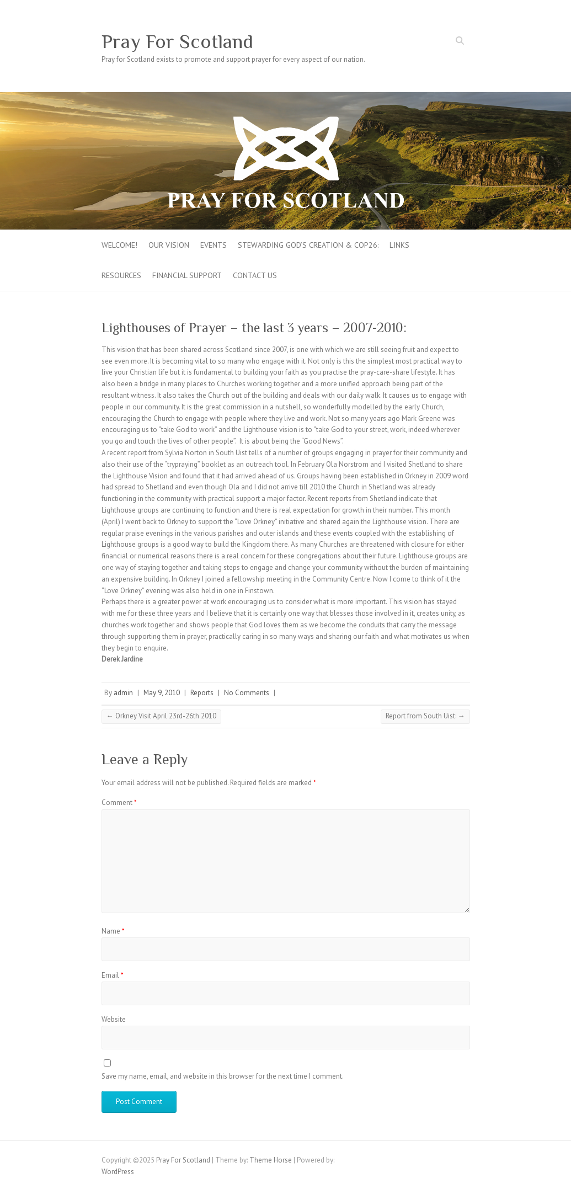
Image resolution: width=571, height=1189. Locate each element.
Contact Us (255, 275)
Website (114, 1019)
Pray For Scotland (177, 41)
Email (113, 975)
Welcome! (119, 245)
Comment (119, 802)
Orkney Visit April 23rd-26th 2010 (161, 716)
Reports (202, 692)
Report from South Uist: (425, 716)
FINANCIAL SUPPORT (187, 275)
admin (123, 692)
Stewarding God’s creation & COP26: (308, 245)
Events (213, 245)
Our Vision (168, 245)
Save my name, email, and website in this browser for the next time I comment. (223, 1076)
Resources (121, 275)
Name (113, 931)
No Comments (246, 692)
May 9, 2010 (161, 692)
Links (399, 245)
